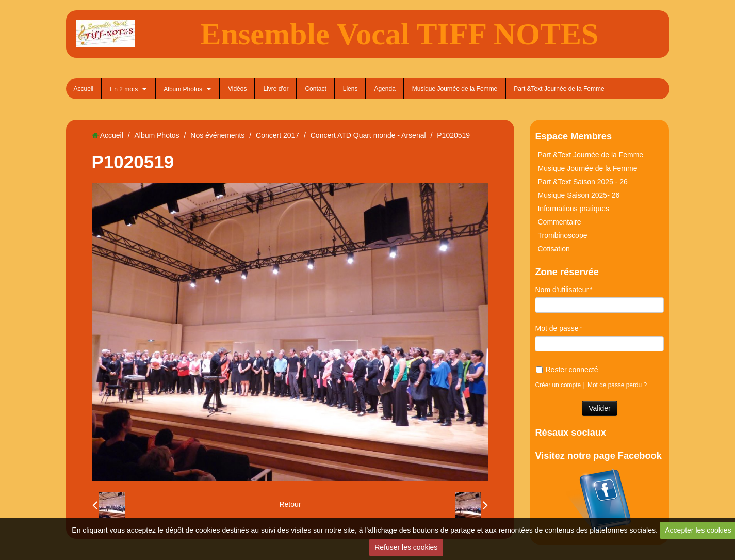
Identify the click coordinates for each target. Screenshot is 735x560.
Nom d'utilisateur (562, 289)
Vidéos (237, 88)
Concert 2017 (277, 135)
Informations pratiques (573, 208)
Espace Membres (573, 136)
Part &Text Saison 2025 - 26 (582, 182)
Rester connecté (567, 369)
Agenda (384, 88)
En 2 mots (124, 89)
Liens (350, 88)
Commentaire (559, 222)
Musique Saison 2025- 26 (578, 195)
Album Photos (183, 89)
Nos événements (217, 135)
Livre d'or (275, 88)
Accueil (84, 88)
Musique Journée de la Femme (454, 88)
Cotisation (553, 249)
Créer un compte (558, 385)
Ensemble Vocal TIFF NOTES (400, 34)
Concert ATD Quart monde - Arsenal (368, 135)
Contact (315, 88)
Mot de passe (556, 328)
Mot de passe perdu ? (617, 385)
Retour (290, 504)
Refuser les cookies (405, 547)
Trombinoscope (562, 235)
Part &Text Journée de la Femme (559, 88)
